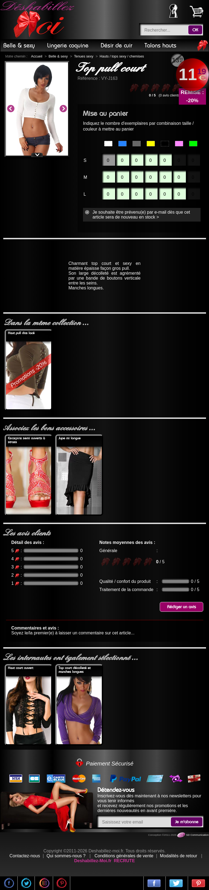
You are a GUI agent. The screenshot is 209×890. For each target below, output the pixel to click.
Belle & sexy (57, 56)
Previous (10, 109)
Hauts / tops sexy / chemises (122, 56)
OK (195, 30)
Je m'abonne (186, 821)
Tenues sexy (83, 56)
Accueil (36, 56)
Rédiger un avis (181, 606)
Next (63, 109)
